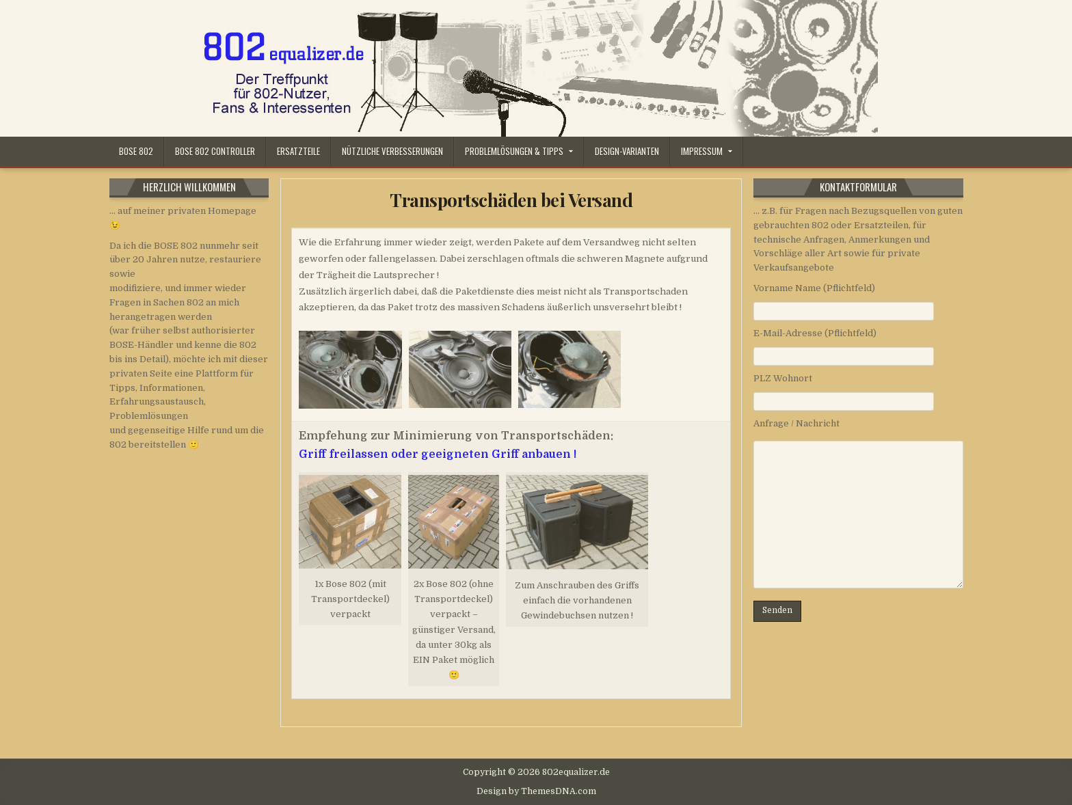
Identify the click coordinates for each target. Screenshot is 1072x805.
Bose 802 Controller (215, 151)
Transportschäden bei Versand (511, 200)
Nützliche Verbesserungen (392, 151)
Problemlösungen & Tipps (514, 151)
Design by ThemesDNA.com (536, 791)
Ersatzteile (298, 151)
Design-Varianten (627, 151)
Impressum (702, 151)
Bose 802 (136, 151)
